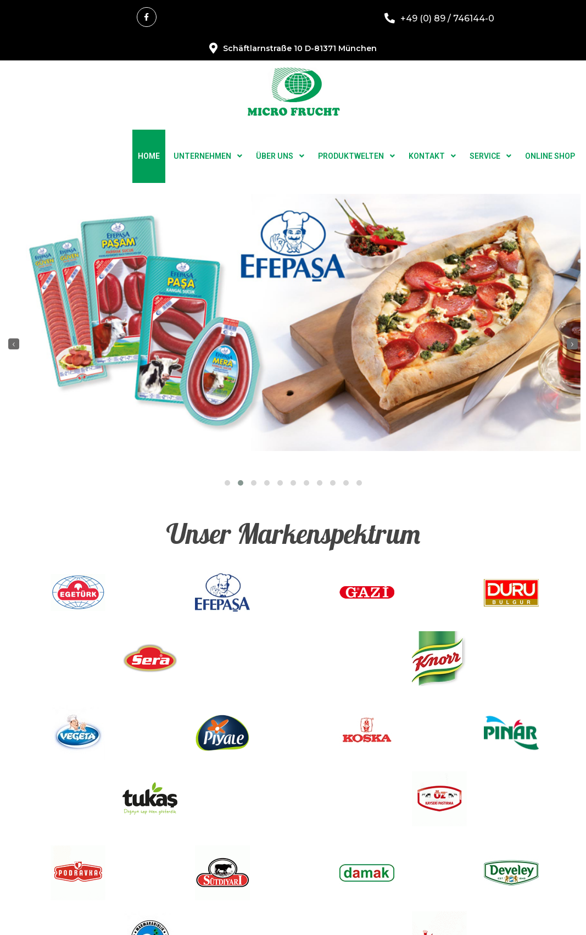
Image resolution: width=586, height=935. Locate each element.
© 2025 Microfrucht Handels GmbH (293, 915)
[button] (227, 448)
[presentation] (13, 309)
